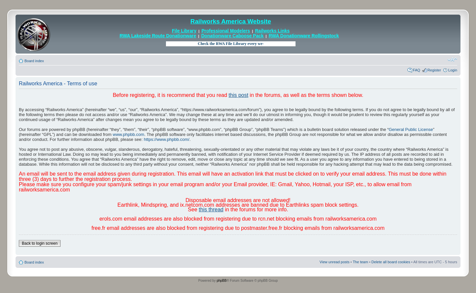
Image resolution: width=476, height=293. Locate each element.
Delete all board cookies (391, 262)
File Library (184, 30)
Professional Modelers (225, 30)
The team (360, 262)
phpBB (221, 280)
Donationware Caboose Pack (232, 35)
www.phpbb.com (128, 134)
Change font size (452, 60)
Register (434, 70)
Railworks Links (272, 30)
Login (452, 70)
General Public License (411, 129)
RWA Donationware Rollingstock (304, 35)
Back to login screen (40, 243)
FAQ (416, 70)
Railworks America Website (230, 21)
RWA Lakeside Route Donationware (158, 35)
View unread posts (334, 262)
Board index (34, 61)
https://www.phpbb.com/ (166, 139)
